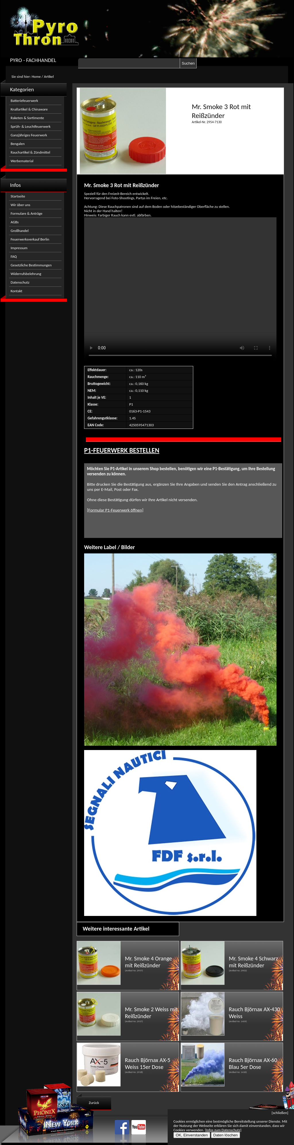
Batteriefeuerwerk (24, 100)
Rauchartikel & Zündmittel (30, 152)
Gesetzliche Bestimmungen (31, 265)
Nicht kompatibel (180, 289)
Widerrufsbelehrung (26, 274)
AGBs (15, 222)
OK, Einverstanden (192, 1135)
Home (36, 76)
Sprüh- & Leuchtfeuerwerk (31, 126)
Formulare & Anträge (26, 213)
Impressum (19, 248)
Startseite (18, 196)
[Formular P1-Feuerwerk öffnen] (115, 510)
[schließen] (280, 1113)
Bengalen (18, 144)
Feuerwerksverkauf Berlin (30, 239)
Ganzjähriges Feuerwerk (29, 135)
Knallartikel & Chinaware (29, 109)
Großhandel (19, 230)
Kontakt (16, 291)
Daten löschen (225, 1135)
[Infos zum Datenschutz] (223, 1130)
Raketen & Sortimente (27, 118)
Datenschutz (20, 282)
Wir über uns (20, 205)
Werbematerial (22, 161)
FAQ (14, 256)
